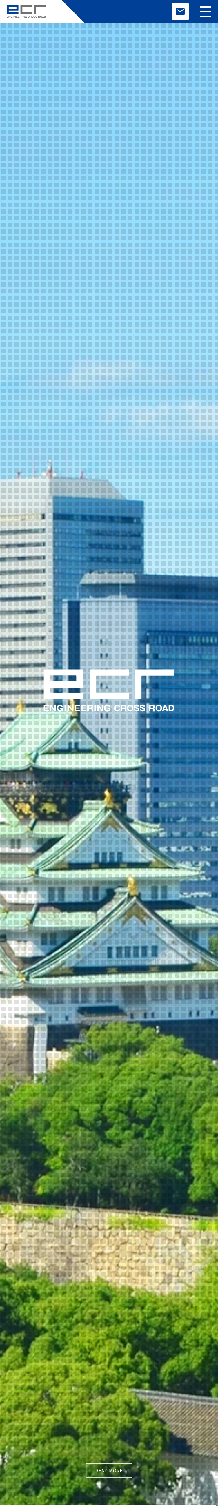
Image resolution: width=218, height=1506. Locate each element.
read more (109, 172)
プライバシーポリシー (175, 1420)
